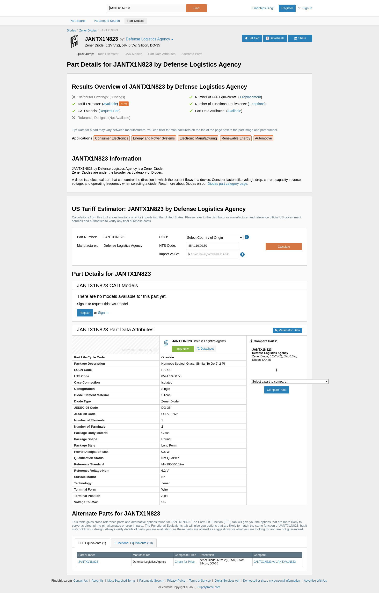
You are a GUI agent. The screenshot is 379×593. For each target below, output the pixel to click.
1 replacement (250, 97)
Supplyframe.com (208, 587)
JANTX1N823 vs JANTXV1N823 (275, 561)
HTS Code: (167, 245)
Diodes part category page (227, 183)
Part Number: (87, 237)
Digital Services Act (226, 580)
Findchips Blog (262, 8)
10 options (257, 104)
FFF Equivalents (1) (92, 543)
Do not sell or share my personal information (271, 580)
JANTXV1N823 (88, 561)
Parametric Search (151, 580)
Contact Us (80, 580)
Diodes (71, 30)
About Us (97, 580)
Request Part (110, 111)
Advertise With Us (315, 580)
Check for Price (185, 561)
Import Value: (169, 254)
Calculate (284, 246)
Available (110, 104)
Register (287, 8)
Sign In (307, 8)
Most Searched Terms (121, 580)
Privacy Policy (176, 580)
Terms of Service (200, 580)
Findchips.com (82, 8)
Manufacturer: (87, 245)
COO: (163, 237)
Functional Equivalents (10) (134, 543)
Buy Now (183, 349)
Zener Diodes (88, 30)
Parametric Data (287, 330)
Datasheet (205, 349)
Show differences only (137, 350)
